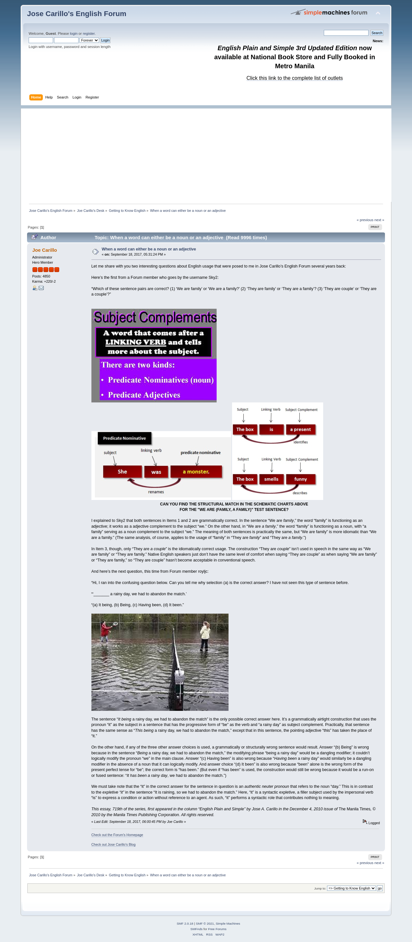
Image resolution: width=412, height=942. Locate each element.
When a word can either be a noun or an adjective (149, 249)
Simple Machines (228, 923)
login (74, 33)
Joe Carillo (44, 250)
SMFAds (197, 929)
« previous (365, 220)
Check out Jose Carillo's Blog (113, 844)
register (89, 33)
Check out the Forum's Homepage (117, 835)
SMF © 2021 (205, 923)
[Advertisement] (209, 153)
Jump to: (320, 888)
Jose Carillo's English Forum (76, 14)
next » (379, 220)
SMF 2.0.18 (185, 923)
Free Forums (217, 929)
